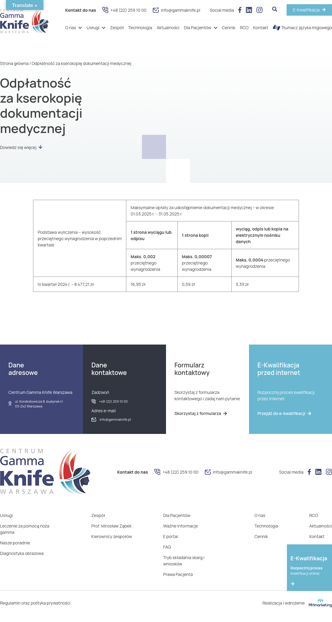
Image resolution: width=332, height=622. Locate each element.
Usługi (93, 27)
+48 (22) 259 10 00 (124, 10)
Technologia (140, 27)
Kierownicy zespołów (111, 536)
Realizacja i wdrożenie (297, 603)
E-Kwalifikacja (306, 10)
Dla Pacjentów (197, 27)
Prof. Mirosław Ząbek (111, 526)
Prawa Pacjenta (178, 574)
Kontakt (260, 27)
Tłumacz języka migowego (302, 27)
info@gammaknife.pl (176, 10)
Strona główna (14, 63)
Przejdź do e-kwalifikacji (284, 413)
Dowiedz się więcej (21, 147)
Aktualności (168, 27)
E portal (170, 536)
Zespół (117, 27)
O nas (70, 27)
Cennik (228, 27)
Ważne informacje (180, 526)
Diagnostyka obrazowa (22, 553)
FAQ (167, 547)
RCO (244, 27)
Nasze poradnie (15, 543)
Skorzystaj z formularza (200, 413)
